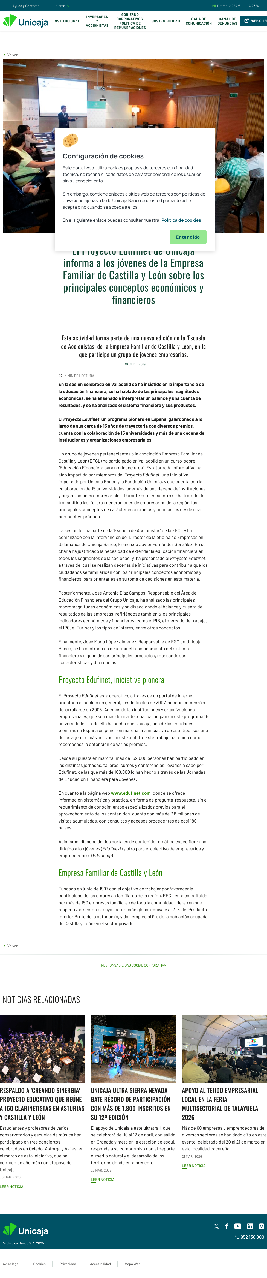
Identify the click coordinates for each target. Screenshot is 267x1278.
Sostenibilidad (166, 21)
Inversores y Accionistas (97, 21)
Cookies (39, 1264)
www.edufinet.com (131, 793)
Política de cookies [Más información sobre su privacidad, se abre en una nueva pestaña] (181, 220)
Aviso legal (11, 1264)
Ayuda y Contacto (26, 6)
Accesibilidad (100, 1264)
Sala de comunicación (199, 21)
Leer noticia (103, 1179)
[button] (10, 54)
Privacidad (68, 1264)
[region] (135, 189)
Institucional (67, 21)
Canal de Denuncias (227, 21)
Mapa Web (132, 1264)
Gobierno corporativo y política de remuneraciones (130, 21)
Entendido (188, 237)
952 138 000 (249, 1237)
